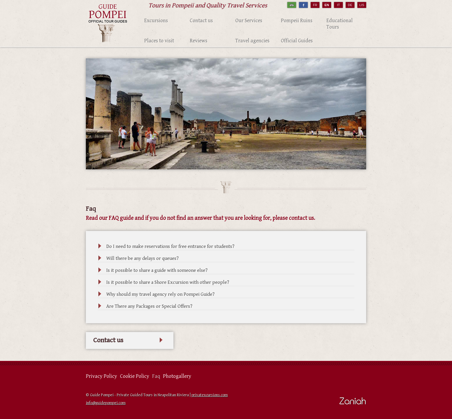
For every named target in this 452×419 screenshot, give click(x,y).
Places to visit (159, 41)
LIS (361, 5)
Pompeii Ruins (296, 21)
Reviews (198, 41)
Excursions (156, 21)
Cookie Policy (134, 376)
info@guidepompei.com (106, 403)
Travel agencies (252, 41)
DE (350, 5)
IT (338, 5)
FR (315, 5)
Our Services (248, 21)
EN (326, 5)
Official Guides (297, 41)
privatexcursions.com (210, 395)
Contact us (201, 21)
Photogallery (177, 376)
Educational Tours (339, 24)
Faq (156, 376)
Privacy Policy (101, 376)
